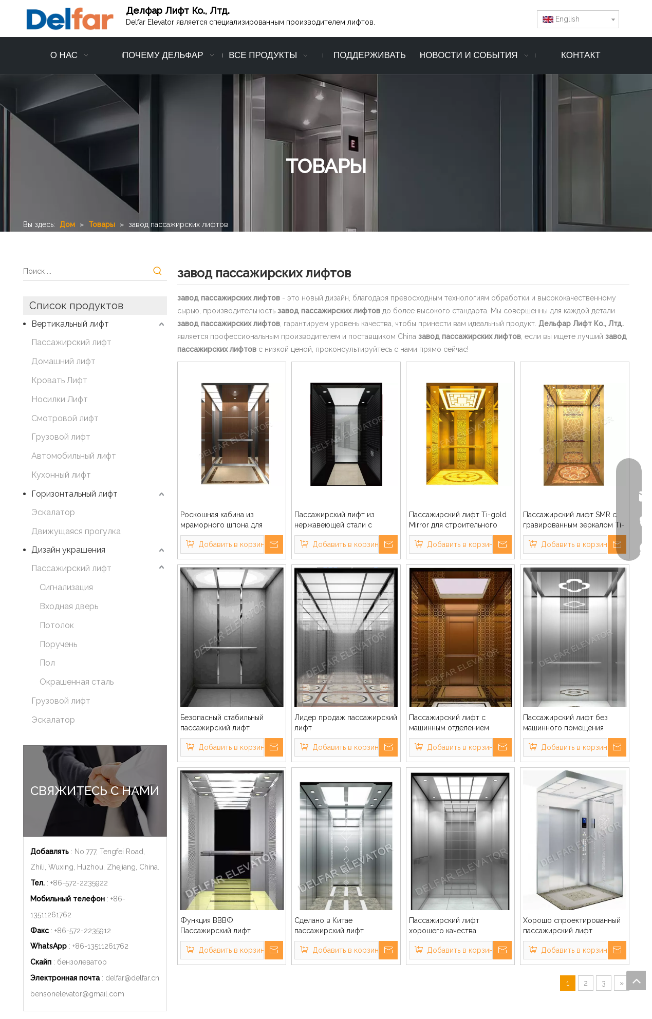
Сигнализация (66, 587)
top (636, 980)
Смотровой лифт (65, 418)
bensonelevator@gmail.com (77, 994)
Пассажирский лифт (71, 342)
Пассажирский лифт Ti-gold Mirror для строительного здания (458, 520)
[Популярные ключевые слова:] (157, 271)
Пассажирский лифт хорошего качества (444, 925)
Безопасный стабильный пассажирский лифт (222, 722)
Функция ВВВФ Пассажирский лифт (215, 925)
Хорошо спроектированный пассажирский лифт (572, 925)
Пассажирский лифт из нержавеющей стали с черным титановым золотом (343, 520)
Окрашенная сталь (77, 682)
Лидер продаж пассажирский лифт (345, 722)
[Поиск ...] (85, 271)
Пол (47, 663)
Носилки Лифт (59, 399)
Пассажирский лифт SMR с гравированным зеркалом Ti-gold (573, 520)
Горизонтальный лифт (74, 494)
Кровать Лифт (59, 380)
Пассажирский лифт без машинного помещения (565, 722)
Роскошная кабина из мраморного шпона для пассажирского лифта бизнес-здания (221, 520)
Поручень (58, 644)
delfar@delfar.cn (132, 978)
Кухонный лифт (61, 475)
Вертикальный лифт (70, 324)
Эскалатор (53, 512)
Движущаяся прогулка (76, 531)
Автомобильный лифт (73, 456)
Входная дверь (69, 606)
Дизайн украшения (68, 550)
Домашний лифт (63, 361)
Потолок (57, 625)
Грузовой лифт (60, 437)
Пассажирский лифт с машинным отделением (449, 722)
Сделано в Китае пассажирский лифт (329, 925)
